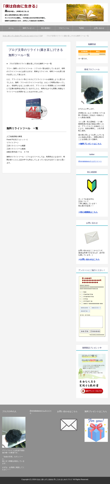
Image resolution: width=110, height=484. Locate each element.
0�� (84, 292)
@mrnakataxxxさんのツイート (90, 161)
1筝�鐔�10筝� (88, 294)
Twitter (81, 28)
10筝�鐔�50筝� (88, 296)
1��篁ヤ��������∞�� (93, 303)
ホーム (11, 28)
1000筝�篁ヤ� (87, 301)
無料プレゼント (29, 28)
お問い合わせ (99, 28)
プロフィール (64, 28)
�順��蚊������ (97, 334)
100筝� (85, 299)
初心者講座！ (46, 28)
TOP (23, 36)
